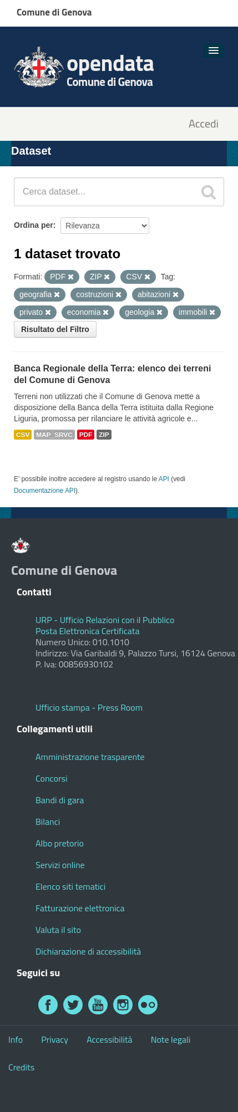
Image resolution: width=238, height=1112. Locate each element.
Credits (21, 1067)
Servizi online (60, 864)
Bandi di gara (60, 800)
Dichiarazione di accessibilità (88, 951)
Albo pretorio (60, 843)
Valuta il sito (58, 929)
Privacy (54, 1039)
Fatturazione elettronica (80, 908)
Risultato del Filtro (55, 329)
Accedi (204, 124)
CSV (22, 434)
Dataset (31, 151)
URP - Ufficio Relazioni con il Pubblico (105, 619)
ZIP (104, 434)
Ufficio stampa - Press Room (89, 707)
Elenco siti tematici (70, 886)
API (164, 479)
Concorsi (51, 778)
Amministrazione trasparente (90, 756)
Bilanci (48, 821)
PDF (86, 434)
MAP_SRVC (54, 434)
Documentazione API (44, 490)
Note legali (171, 1039)
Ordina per (33, 225)
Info (15, 1039)
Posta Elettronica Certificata (87, 630)
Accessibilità (109, 1039)
